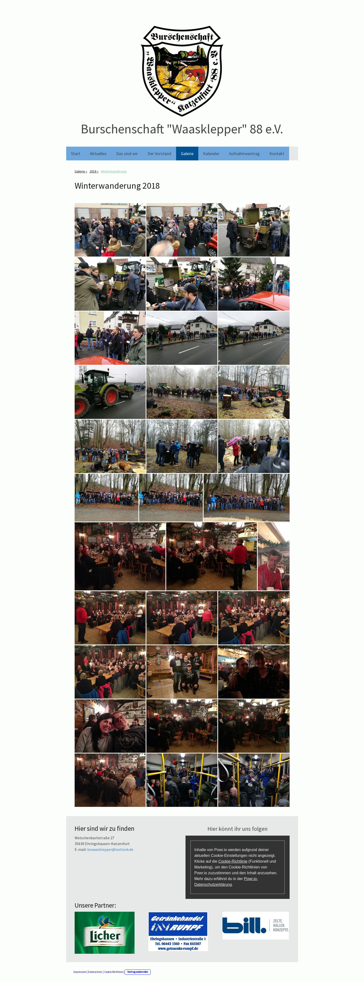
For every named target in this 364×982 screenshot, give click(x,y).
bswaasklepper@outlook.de (110, 849)
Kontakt (276, 153)
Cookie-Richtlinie (232, 861)
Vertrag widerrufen (137, 972)
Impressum (79, 972)
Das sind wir (127, 153)
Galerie (187, 153)
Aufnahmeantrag (244, 153)
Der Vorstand (159, 153)
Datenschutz (95, 972)
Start (75, 153)
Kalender (211, 153)
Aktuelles (98, 153)
